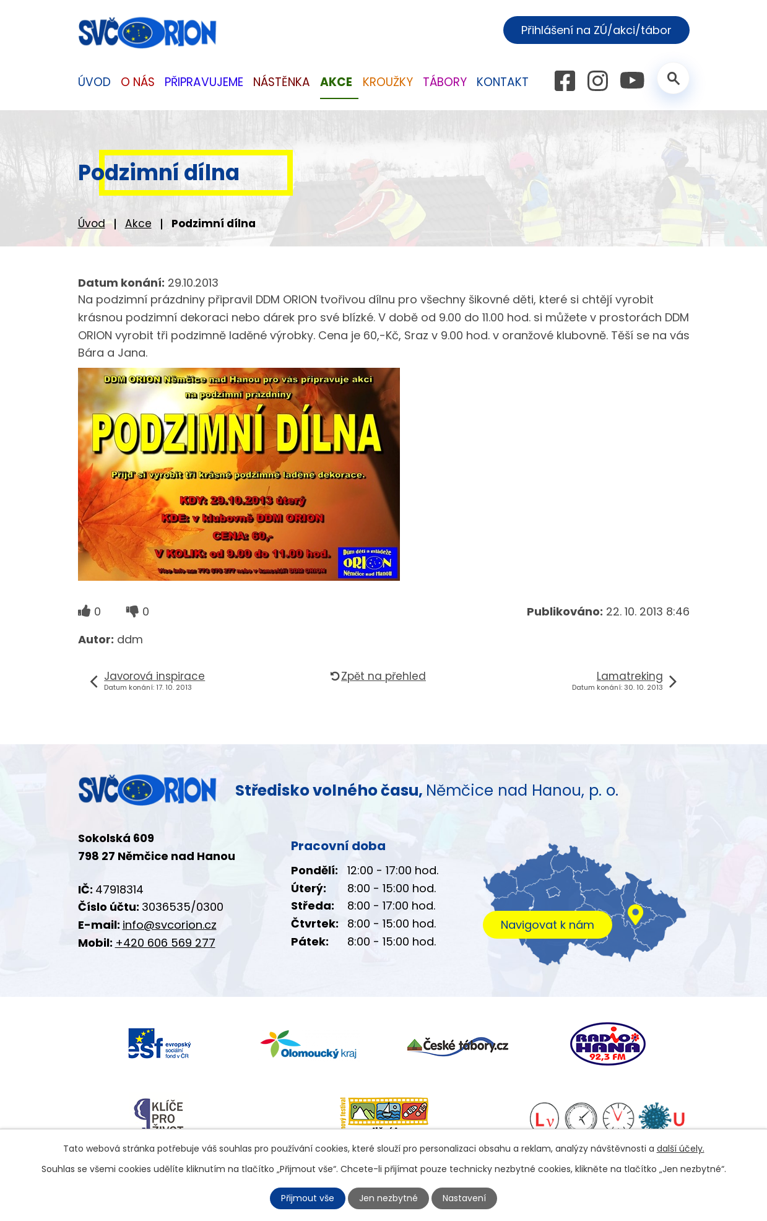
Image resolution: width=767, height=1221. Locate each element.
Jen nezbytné (388, 1198)
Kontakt (503, 82)
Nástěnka (281, 82)
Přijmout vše (307, 1198)
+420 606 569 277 (165, 942)
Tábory (445, 82)
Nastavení (464, 1198)
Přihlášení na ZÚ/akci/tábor (596, 30)
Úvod (91, 223)
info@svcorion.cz (170, 924)
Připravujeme (204, 82)
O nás (138, 82)
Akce (138, 223)
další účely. (680, 1148)
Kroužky (388, 82)
